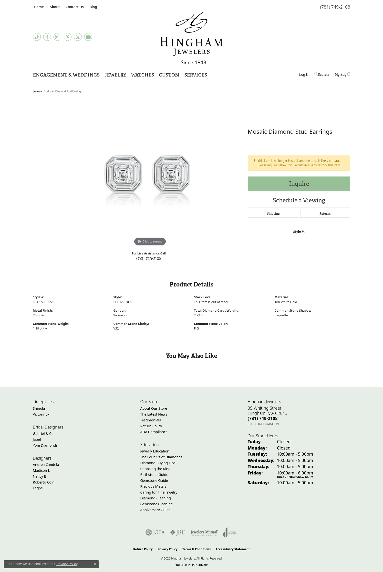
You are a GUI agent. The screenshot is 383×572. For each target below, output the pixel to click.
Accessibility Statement (233, 549)
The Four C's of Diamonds (161, 457)
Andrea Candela (46, 464)
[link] (38, 6)
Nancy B (39, 476)
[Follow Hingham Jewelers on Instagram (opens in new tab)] (57, 37)
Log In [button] (304, 75)
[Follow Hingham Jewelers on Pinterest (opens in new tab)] (68, 37)
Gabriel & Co (43, 433)
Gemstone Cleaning (156, 504)
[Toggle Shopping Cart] (342, 74)
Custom (169, 75)
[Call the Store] (263, 418)
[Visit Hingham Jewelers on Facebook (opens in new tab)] (47, 37)
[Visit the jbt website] (178, 532)
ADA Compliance (154, 431)
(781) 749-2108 (148, 258)
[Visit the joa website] (230, 532)
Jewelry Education (154, 451)
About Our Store (153, 408)
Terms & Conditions (196, 549)
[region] (150, 174)
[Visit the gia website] (155, 532)
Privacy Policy (167, 549)
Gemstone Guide (154, 480)
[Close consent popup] (94, 564)
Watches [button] (142, 75)
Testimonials (150, 420)
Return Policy (151, 426)
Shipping (273, 214)
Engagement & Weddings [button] (66, 75)
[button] (54, 6)
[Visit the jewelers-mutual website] (204, 532)
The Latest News (153, 414)
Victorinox (41, 414)
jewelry (37, 91)
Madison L (41, 470)
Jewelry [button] (115, 75)
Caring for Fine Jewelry (158, 492)
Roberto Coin (44, 482)
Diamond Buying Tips (158, 463)
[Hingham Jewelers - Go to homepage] (191, 38)
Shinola (39, 408)
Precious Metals (153, 486)
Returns (325, 214)
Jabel (37, 439)
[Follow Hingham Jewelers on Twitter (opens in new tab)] (78, 37)
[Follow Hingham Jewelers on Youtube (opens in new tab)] (88, 37)
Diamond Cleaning (155, 498)
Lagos (38, 488)
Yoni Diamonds (45, 445)
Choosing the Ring (155, 468)
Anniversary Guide (155, 509)
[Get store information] (263, 424)
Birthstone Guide (154, 474)
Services (195, 75)
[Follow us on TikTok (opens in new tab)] (37, 37)
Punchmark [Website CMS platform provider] (200, 565)
